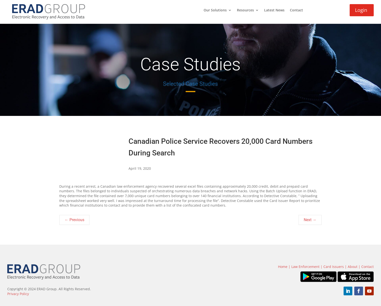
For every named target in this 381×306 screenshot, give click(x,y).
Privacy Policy (18, 293)
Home (282, 266)
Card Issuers (333, 266)
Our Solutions (215, 10)
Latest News (274, 10)
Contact (296, 10)
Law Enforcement (305, 266)
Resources (245, 10)
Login (361, 10)
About (352, 266)
